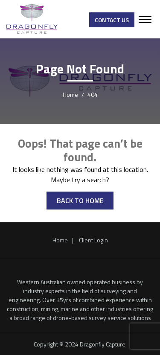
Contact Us (112, 19)
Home (60, 240)
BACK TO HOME (80, 200)
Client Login (93, 240)
